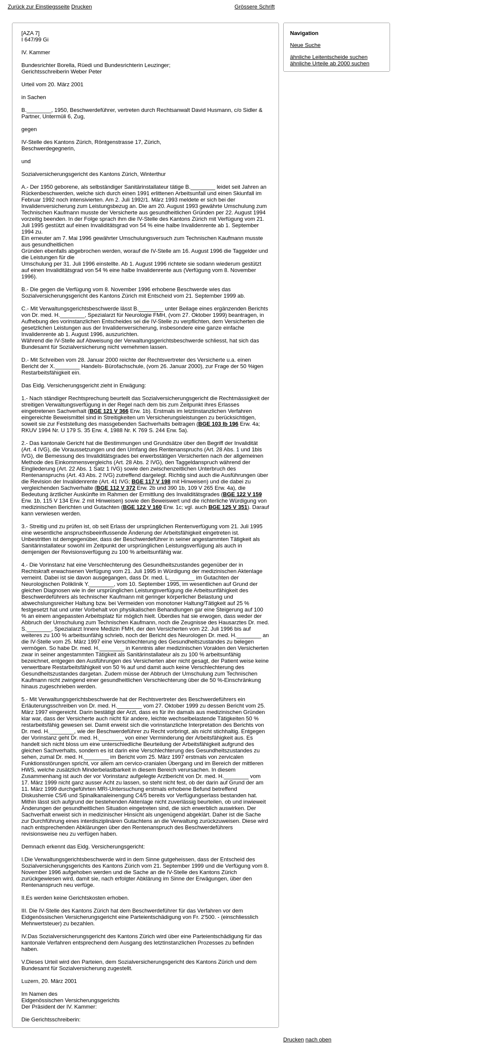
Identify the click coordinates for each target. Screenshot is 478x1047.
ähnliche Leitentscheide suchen (328, 57)
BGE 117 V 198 (151, 481)
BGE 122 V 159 (242, 494)
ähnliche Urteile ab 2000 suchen (329, 63)
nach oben (318, 1039)
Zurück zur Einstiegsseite (39, 6)
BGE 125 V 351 (227, 507)
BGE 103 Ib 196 (218, 424)
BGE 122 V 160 (142, 507)
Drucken (81, 6)
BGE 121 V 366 (109, 411)
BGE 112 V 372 (116, 488)
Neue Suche (305, 45)
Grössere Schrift (255, 6)
